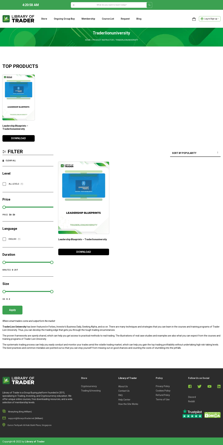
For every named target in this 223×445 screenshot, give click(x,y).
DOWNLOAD (18, 138)
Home (88, 40)
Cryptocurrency (89, 386)
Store (44, 18)
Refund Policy (163, 395)
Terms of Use (163, 399)
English (14, 239)
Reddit (191, 401)
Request (125, 18)
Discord (192, 397)
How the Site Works (128, 404)
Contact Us (124, 391)
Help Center (124, 399)
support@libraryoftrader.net (21, 418)
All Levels (16, 184)
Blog (138, 18)
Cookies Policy (163, 390)
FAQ (120, 395)
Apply (12, 310)
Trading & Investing (91, 390)
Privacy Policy (163, 386)
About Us (123, 386)
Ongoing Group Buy (64, 18)
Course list (108, 18)
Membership (88, 18)
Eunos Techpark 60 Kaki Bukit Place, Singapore (29, 425)
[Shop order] (195, 153)
